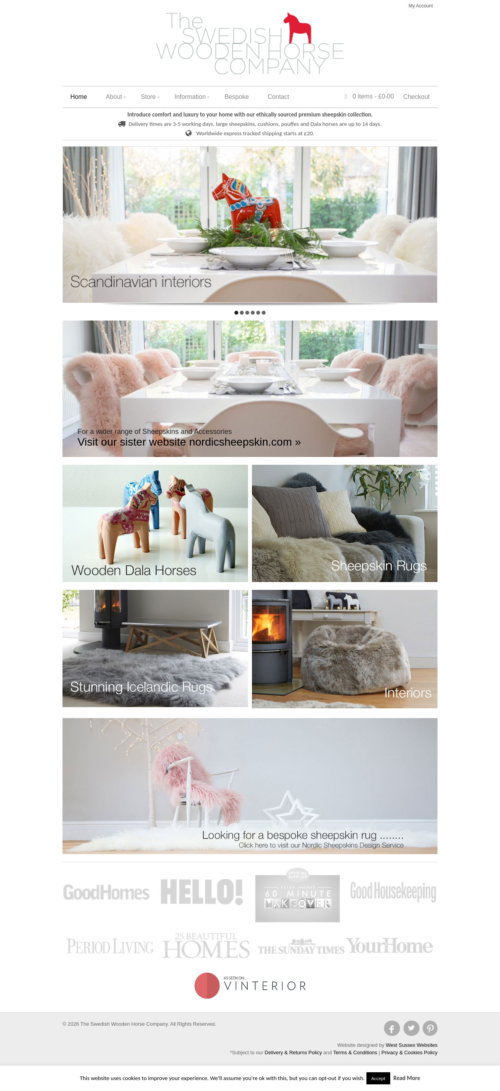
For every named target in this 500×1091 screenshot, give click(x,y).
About (114, 96)
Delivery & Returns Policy (293, 1052)
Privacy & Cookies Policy (409, 1052)
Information (190, 96)
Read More (406, 1078)
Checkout (416, 96)
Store (148, 96)
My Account (421, 6)
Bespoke (237, 96)
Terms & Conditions (355, 1052)
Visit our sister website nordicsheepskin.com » (189, 442)
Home (78, 96)
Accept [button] (378, 1078)
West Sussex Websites (412, 1045)
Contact (278, 96)
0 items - (369, 96)
